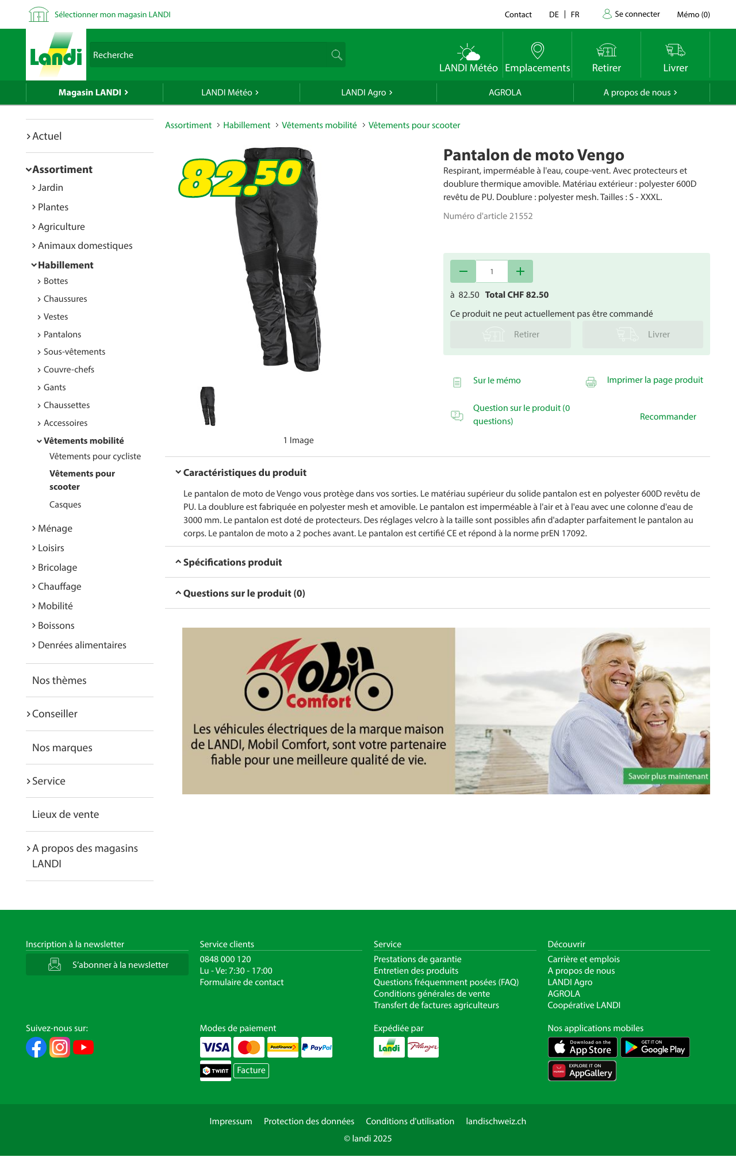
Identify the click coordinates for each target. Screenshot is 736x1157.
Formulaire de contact (242, 982)
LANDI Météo (226, 92)
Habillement (66, 264)
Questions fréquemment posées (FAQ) (446, 982)
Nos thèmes (59, 680)
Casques (65, 504)
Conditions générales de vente (432, 994)
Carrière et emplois (584, 959)
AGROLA (505, 92)
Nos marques (62, 747)
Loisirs (51, 547)
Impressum (231, 1121)
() (693, 14)
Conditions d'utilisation (410, 1121)
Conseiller (55, 713)
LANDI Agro (363, 92)
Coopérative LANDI (584, 1005)
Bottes (56, 281)
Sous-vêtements (74, 352)
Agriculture (61, 226)
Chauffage (60, 586)
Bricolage (57, 567)
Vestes (56, 316)
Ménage (55, 528)
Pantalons (62, 334)
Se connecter (637, 13)
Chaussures (65, 299)
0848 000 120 (225, 959)
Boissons (56, 625)
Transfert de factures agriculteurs (436, 1005)
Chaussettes (67, 405)
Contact (518, 14)
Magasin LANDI (90, 92)
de (554, 14)
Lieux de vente (65, 814)
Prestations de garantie (418, 959)
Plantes (53, 206)
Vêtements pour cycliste (95, 456)
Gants (55, 387)
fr (575, 14)
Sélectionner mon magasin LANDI (113, 14)
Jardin (50, 187)
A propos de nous (636, 92)
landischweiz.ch (496, 1121)
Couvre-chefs (69, 369)
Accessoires (65, 423)
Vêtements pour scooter (415, 125)
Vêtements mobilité (84, 441)
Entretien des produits (416, 971)
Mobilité (55, 605)
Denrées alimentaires (82, 644)
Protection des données (309, 1121)
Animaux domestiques (85, 245)
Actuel (47, 136)
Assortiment (62, 169)
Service (49, 780)
